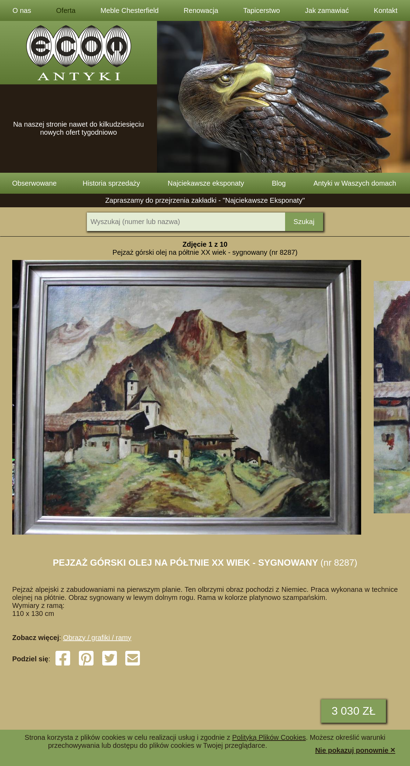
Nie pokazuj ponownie (355, 749)
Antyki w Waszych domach (354, 183)
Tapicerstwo (261, 10)
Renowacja (201, 10)
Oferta (66, 10)
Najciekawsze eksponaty (206, 183)
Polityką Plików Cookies (269, 737)
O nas (22, 10)
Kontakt (385, 10)
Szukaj (303, 221)
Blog (279, 183)
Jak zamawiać (327, 10)
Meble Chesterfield (129, 10)
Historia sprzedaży (111, 183)
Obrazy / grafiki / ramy (97, 637)
